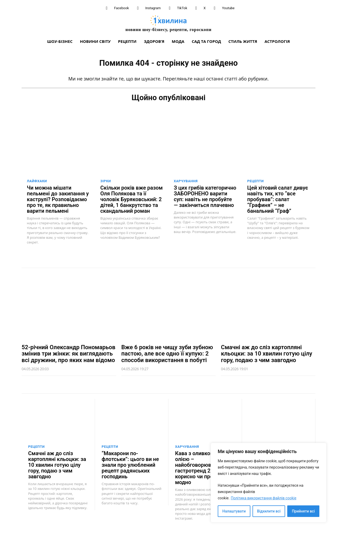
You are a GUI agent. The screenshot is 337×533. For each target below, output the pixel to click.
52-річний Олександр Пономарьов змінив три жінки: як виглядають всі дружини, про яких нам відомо (68, 353)
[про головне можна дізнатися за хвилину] (168, 23)
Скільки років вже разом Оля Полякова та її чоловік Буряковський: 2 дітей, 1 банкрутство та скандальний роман (131, 199)
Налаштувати (234, 511)
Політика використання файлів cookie (263, 498)
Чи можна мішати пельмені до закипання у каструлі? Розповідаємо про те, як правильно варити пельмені (58, 199)
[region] (268, 482)
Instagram (153, 8)
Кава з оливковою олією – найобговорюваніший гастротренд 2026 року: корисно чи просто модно (204, 467)
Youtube (228, 8)
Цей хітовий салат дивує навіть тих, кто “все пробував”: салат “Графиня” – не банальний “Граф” (277, 199)
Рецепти (255, 180)
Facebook (121, 8)
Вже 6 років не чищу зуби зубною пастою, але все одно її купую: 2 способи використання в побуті (167, 353)
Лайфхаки (37, 180)
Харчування (186, 180)
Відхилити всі (268, 511)
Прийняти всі (303, 511)
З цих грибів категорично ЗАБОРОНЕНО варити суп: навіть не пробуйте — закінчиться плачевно (205, 196)
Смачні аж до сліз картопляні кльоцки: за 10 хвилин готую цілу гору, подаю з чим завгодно (266, 353)
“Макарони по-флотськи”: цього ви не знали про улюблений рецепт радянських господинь (130, 464)
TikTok (182, 8)
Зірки (105, 180)
